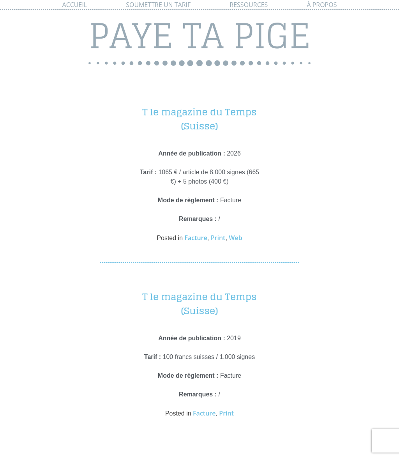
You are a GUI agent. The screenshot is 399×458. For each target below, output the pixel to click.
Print (218, 237)
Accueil (74, 4)
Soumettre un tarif (158, 4)
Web (235, 237)
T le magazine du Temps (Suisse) (199, 119)
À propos (322, 4)
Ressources (249, 4)
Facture (195, 237)
